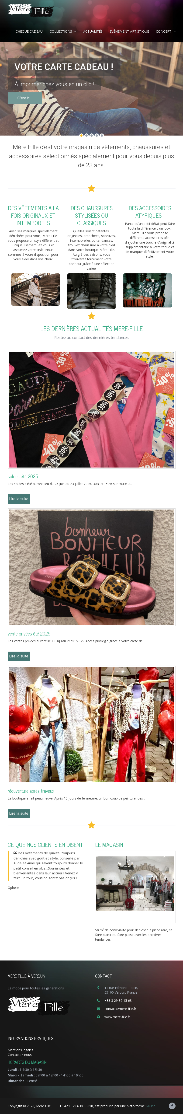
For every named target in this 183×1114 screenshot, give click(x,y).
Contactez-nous (20, 1054)
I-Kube (150, 1106)
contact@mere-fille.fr (120, 1008)
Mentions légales (20, 1050)
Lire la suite (18, 499)
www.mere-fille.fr (117, 1017)
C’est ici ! (25, 110)
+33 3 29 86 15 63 (118, 1000)
